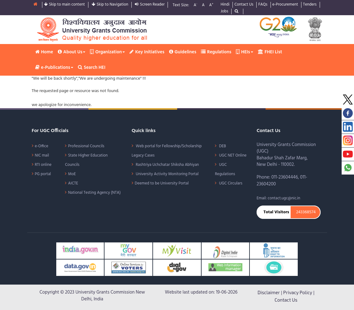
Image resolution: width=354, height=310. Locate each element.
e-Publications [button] (54, 67)
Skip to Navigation (110, 5)
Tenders (310, 5)
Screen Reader (150, 5)
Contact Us (243, 5)
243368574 (306, 212)
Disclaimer (269, 292)
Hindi (224, 5)
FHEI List (270, 52)
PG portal (43, 174)
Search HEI (91, 67)
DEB (222, 146)
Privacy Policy (297, 292)
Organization (107, 52)
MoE (72, 174)
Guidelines (182, 52)
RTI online (43, 165)
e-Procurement (285, 5)
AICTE (73, 183)
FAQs (262, 5)
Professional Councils (86, 146)
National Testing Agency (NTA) (94, 192)
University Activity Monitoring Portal (166, 174)
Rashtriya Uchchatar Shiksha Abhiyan (167, 165)
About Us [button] (72, 52)
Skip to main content (64, 5)
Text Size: (181, 5)
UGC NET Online (232, 155)
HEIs (244, 52)
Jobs (224, 12)
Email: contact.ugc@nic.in (278, 198)
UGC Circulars (230, 183)
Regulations (216, 52)
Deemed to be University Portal (162, 183)
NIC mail (42, 155)
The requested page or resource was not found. (75, 91)
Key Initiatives (147, 52)
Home (44, 52)
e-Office (42, 146)
